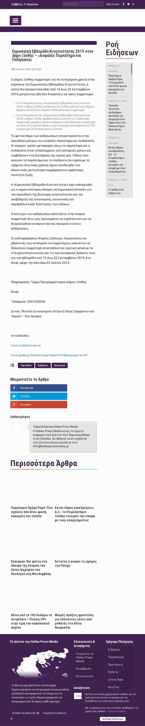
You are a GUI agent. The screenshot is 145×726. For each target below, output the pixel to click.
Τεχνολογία (116, 640)
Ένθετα (113, 656)
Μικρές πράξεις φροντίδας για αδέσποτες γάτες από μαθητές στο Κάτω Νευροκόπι (74, 604)
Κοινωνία (59, 365)
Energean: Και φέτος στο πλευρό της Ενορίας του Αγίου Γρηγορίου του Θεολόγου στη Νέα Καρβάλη (31, 551)
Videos (112, 686)
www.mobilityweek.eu (26, 345)
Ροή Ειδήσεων (122, 48)
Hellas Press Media (56, 716)
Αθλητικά (114, 678)
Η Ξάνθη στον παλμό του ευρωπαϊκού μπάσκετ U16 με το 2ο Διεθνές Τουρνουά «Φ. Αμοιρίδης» (117, 194)
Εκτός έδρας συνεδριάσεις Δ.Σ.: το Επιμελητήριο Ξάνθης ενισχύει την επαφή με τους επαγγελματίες (75, 497)
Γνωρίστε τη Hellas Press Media (84, 641)
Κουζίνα (113, 671)
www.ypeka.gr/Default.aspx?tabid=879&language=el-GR (49, 355)
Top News (26, 365)
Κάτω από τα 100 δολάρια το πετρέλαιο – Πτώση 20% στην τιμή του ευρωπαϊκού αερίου (31, 604)
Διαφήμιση (83, 652)
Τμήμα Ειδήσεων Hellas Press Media (55, 410)
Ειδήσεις (43, 365)
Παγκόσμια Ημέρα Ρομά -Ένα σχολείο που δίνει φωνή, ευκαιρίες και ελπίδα (31, 495)
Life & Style (115, 663)
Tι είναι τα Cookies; (116, 711)
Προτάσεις (115, 648)
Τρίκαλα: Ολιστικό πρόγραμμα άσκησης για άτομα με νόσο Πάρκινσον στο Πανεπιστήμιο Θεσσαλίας (117, 114)
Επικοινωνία (84, 660)
